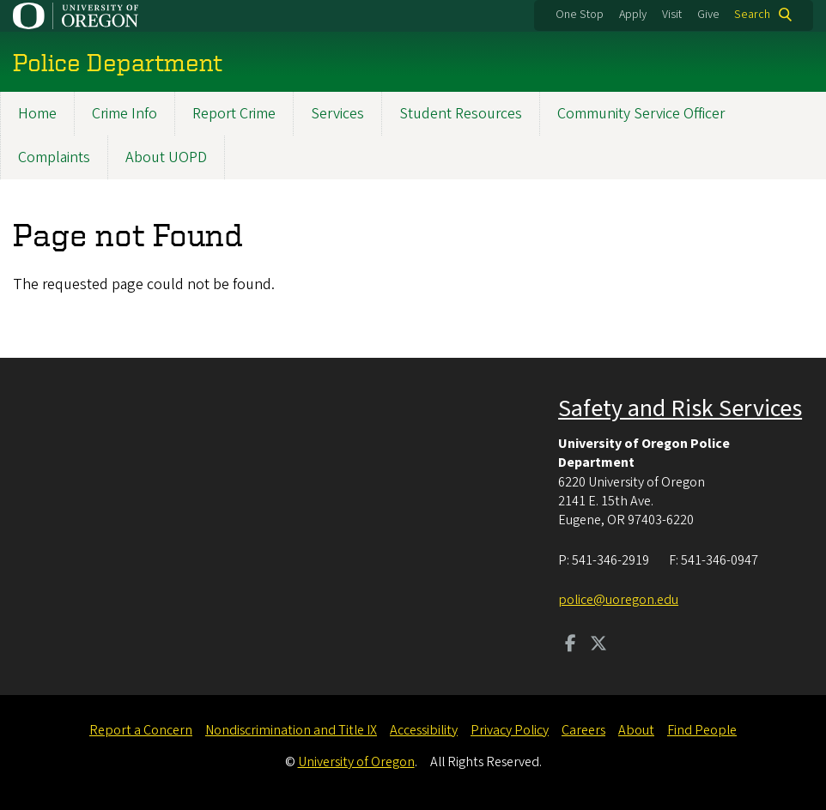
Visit (672, 14)
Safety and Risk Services (680, 408)
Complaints (54, 157)
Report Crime (234, 113)
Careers (583, 730)
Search (752, 14)
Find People (702, 730)
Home (37, 113)
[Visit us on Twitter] (598, 645)
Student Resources (460, 113)
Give (708, 14)
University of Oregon (356, 762)
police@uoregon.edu (618, 599)
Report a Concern (140, 730)
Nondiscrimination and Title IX (291, 730)
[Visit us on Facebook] (570, 645)
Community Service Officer (641, 113)
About (636, 730)
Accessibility (424, 730)
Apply (633, 14)
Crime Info (124, 113)
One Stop (580, 14)
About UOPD (166, 157)
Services (337, 113)
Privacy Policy (510, 730)
